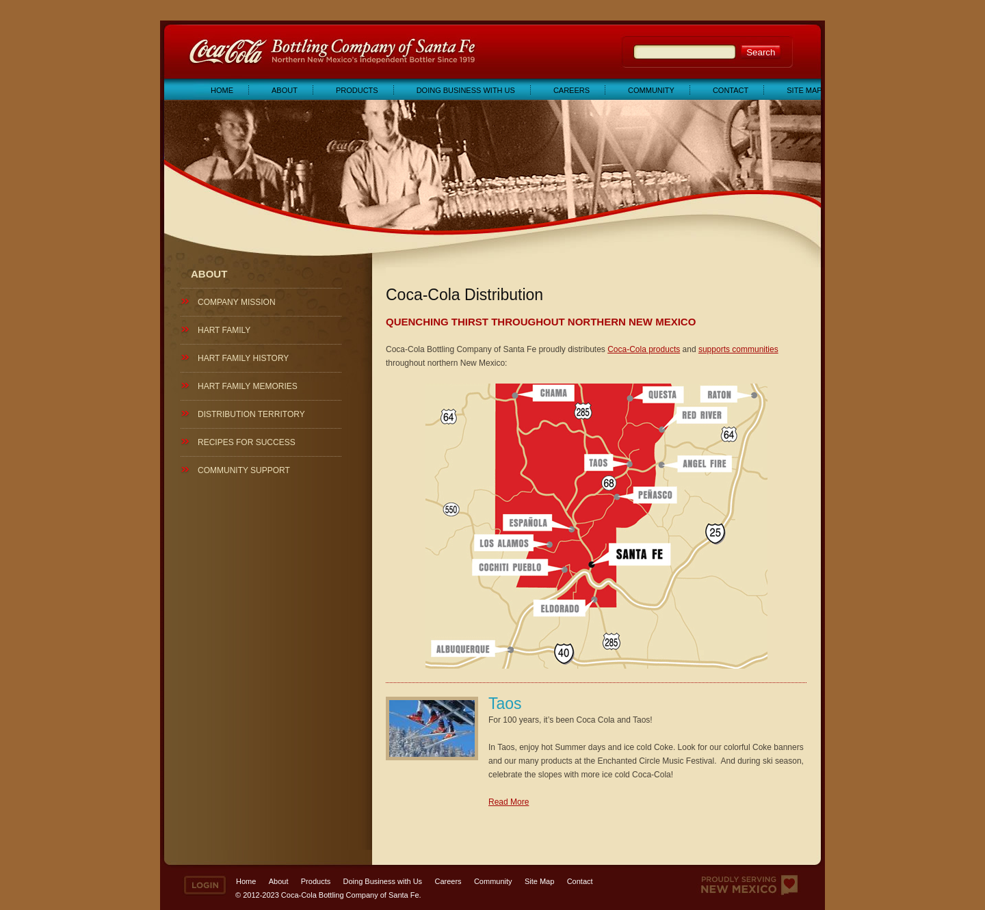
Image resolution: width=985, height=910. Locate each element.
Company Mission (237, 302)
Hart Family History (243, 358)
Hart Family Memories (248, 386)
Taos (505, 703)
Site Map (804, 90)
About (285, 90)
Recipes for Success (247, 442)
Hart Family (224, 330)
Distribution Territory (251, 414)
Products (357, 90)
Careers (571, 90)
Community (651, 90)
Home (222, 90)
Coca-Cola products (643, 349)
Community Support (244, 470)
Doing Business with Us (466, 90)
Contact (730, 90)
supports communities (738, 349)
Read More (508, 802)
